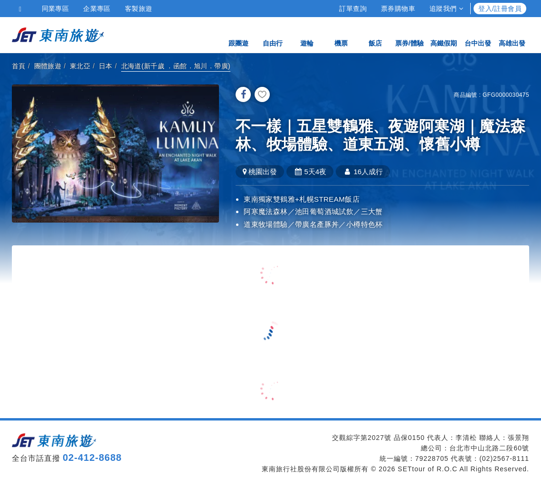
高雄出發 (512, 34)
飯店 (375, 34)
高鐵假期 (443, 34)
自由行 (273, 34)
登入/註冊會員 (500, 8)
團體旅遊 (48, 66)
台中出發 (478, 34)
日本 (106, 66)
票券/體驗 (409, 34)
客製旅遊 (138, 8)
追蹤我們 (446, 8)
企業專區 (97, 8)
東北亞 (80, 66)
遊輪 (306, 34)
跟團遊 (238, 34)
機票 (341, 34)
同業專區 (55, 8)
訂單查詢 (353, 8)
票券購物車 (398, 8)
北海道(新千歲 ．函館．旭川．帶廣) (175, 66)
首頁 (19, 66)
